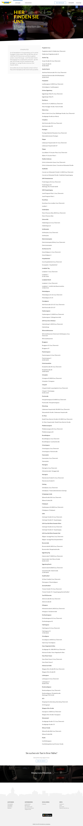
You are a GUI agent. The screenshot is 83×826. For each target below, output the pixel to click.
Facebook (44, 804)
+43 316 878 (71, 2)
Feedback (9, 808)
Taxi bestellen (60, 2)
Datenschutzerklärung (64, 808)
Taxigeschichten (28, 809)
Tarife (60, 805)
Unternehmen (28, 2)
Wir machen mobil (28, 806)
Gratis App (78, 2)
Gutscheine (10, 806)
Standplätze (10, 805)
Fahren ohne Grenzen (29, 808)
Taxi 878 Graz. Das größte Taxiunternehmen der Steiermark (6, 2)
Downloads (61, 806)
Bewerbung (27, 805)
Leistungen (17, 2)
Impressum (61, 804)
